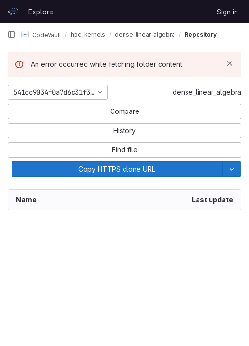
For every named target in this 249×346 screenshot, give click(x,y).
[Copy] (117, 169)
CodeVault (41, 34)
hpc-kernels (88, 34)
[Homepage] (13, 11)
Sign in (227, 12)
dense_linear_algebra (207, 92)
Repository (201, 34)
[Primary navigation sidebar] (11, 34)
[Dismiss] (230, 63)
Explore (40, 12)
